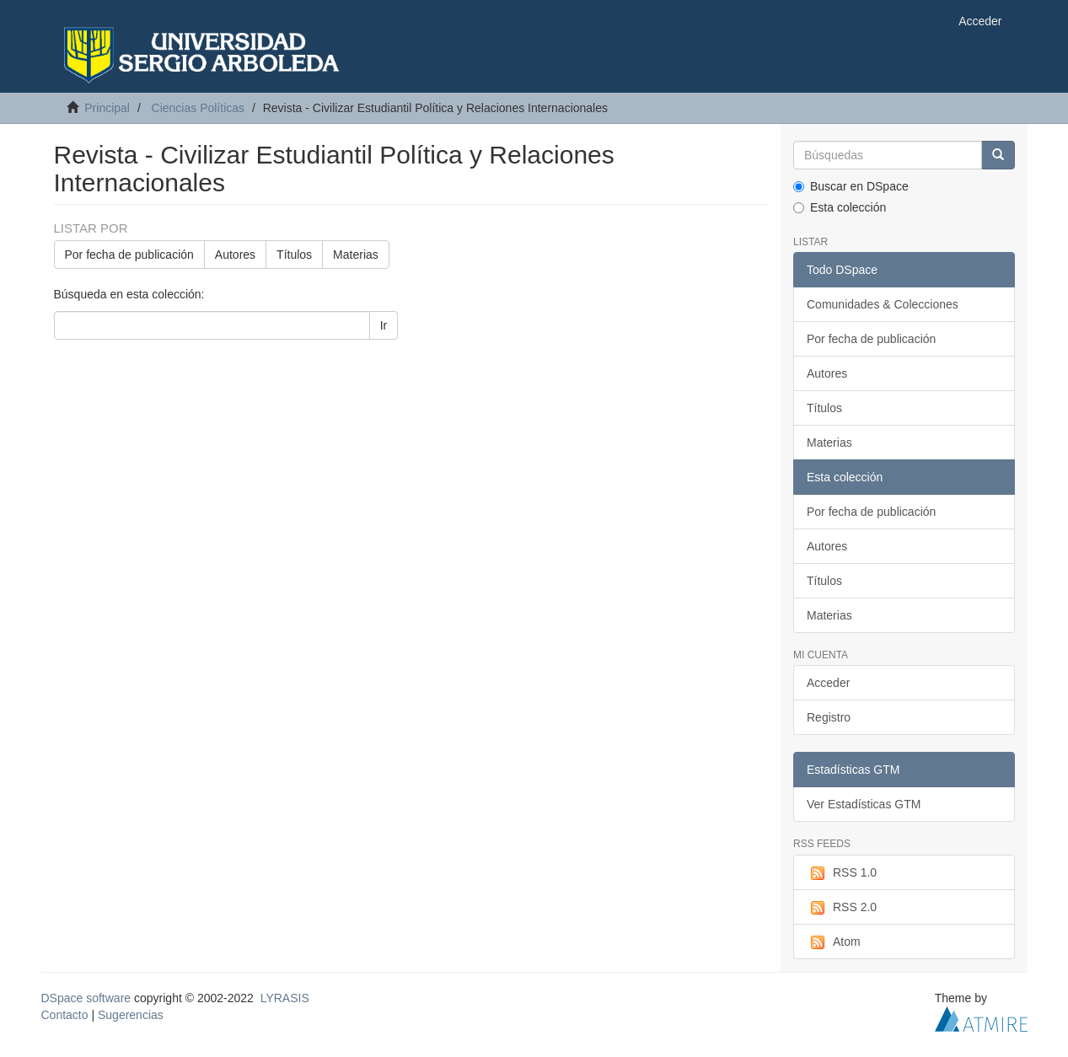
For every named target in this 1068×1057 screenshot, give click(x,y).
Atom (834, 942)
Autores (235, 254)
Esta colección (839, 207)
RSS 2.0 (842, 907)
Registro (829, 717)
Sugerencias (131, 1015)
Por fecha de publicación (129, 254)
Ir (384, 325)
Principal (107, 108)
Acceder (828, 682)
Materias (355, 254)
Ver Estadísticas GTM (863, 804)
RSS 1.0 (842, 873)
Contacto (65, 1015)
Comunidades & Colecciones (882, 304)
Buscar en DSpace (851, 186)
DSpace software (86, 998)
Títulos (294, 254)
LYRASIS (284, 998)
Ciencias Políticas (198, 108)
